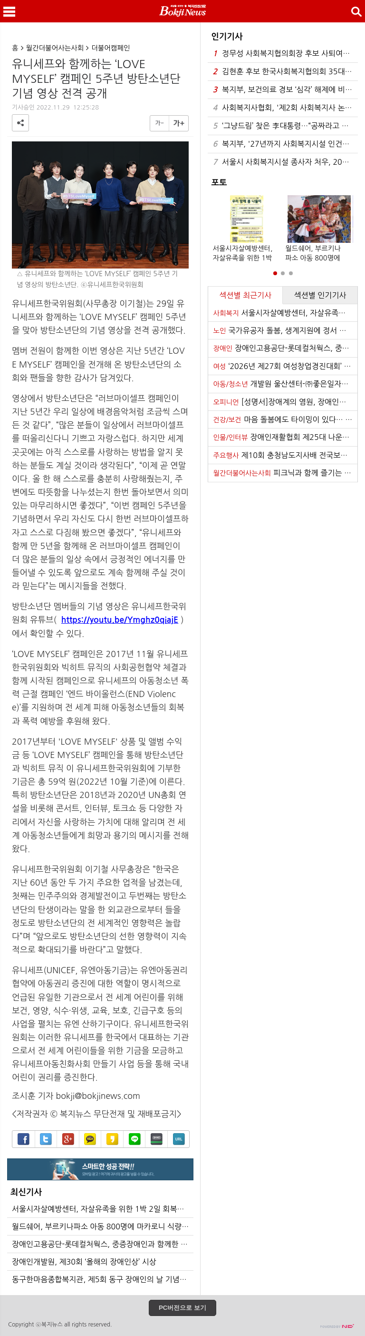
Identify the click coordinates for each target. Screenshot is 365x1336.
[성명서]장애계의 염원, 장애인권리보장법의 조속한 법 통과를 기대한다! (285, 402)
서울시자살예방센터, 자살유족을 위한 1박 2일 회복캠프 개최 (102, 1209)
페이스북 (23, 1139)
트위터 (46, 1139)
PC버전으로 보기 (182, 1307)
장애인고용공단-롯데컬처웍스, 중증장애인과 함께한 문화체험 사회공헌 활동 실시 (102, 1244)
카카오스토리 (112, 1139)
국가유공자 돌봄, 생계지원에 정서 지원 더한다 (285, 330)
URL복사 (179, 1139)
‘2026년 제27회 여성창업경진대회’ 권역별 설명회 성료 (285, 366)
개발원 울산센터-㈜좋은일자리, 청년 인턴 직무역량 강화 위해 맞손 (285, 384)
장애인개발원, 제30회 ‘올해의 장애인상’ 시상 (84, 1262)
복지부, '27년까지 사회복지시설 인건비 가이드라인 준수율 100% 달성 (285, 144)
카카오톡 (90, 1139)
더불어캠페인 (110, 48)
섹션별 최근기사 (245, 295)
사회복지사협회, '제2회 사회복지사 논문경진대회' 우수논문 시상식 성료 (285, 108)
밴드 (157, 1139)
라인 (135, 1139)
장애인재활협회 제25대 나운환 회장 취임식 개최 (285, 437)
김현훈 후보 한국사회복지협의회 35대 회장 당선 (285, 72)
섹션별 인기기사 (320, 295)
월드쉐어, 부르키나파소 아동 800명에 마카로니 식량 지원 (102, 1226)
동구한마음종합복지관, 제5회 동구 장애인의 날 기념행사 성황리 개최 (102, 1279)
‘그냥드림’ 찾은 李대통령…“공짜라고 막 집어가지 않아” (285, 126)
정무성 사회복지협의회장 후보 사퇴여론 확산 (285, 54)
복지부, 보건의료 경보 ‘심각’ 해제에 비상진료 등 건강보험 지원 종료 (285, 90)
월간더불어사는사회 (55, 48)
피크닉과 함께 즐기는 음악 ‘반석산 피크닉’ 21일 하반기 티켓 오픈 (285, 473)
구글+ (68, 1139)
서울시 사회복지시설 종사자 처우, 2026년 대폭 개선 (285, 162)
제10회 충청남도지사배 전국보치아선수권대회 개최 (285, 455)
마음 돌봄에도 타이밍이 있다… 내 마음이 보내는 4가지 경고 (285, 419)
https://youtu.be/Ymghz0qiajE (119, 620)
